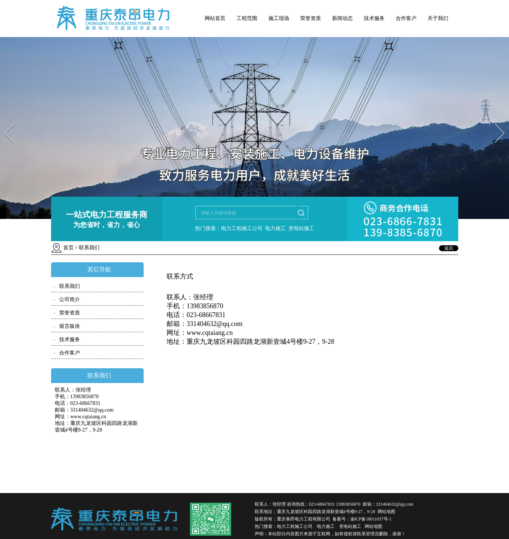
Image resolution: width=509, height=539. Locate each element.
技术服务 (374, 18)
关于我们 (438, 18)
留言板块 (69, 326)
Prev (5, 121)
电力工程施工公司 (294, 526)
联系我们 (69, 286)
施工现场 (278, 18)
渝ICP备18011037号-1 (371, 519)
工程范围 (247, 18)
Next (495, 121)
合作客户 (406, 18)
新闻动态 (342, 18)
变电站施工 (350, 526)
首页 (68, 247)
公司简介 (69, 299)
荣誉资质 (310, 18)
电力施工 (326, 526)
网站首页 (215, 18)
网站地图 (386, 511)
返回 (448, 248)
